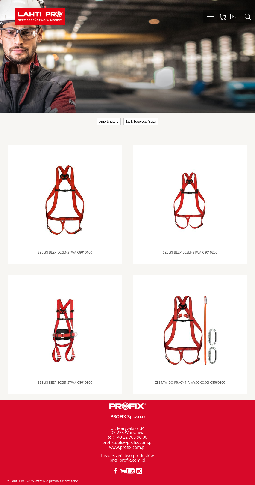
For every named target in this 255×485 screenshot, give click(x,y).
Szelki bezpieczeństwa (141, 121)
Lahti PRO (39, 16)
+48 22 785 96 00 (130, 437)
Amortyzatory (108, 121)
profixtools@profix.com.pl (127, 442)
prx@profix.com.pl (127, 460)
